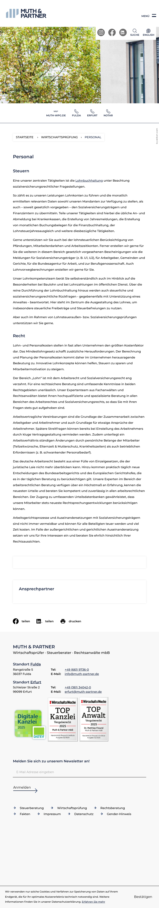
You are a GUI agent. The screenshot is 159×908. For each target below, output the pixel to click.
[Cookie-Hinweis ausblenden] (143, 897)
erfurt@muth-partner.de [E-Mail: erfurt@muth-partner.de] (83, 692)
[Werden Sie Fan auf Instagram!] (101, 32)
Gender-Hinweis (119, 814)
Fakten (25, 814)
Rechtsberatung (112, 808)
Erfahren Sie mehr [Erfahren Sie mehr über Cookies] (93, 901)
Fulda (35, 664)
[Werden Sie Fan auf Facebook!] (112, 32)
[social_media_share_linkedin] (48, 621)
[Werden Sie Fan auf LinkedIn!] (123, 32)
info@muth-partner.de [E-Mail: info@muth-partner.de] (82, 674)
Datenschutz (84, 814)
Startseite (25, 137)
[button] (135, 32)
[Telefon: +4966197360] (77, 670)
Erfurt (35, 682)
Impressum (52, 814)
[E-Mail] (79, 772)
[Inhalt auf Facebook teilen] (24, 621)
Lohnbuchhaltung (89, 180)
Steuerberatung (32, 808)
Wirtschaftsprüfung (72, 808)
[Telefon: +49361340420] (78, 687)
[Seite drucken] (74, 621)
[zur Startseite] (26, 13)
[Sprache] (148, 33)
